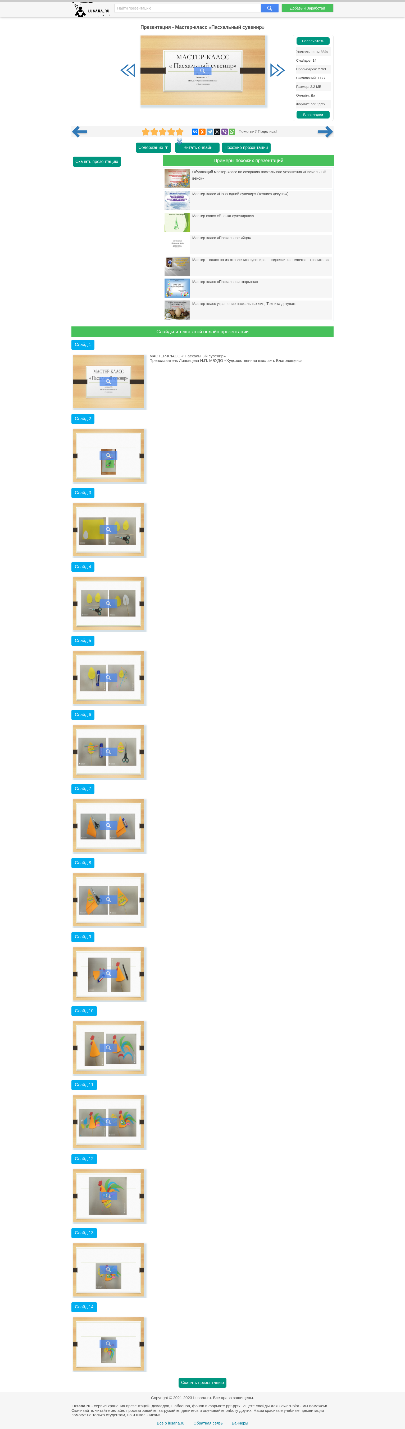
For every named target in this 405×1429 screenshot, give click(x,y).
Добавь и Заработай (307, 8)
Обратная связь (208, 1423)
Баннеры (240, 1423)
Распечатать (313, 41)
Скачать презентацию (96, 161)
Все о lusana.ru (170, 1423)
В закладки (313, 115)
